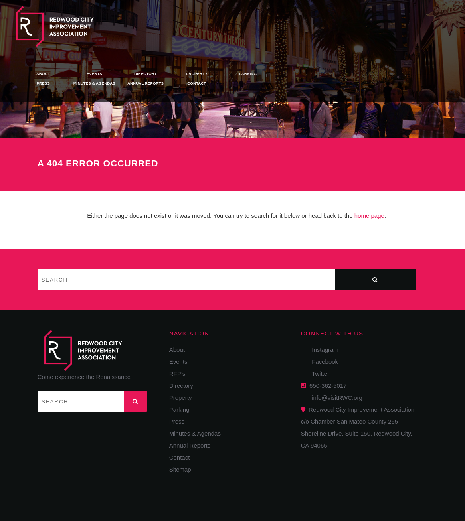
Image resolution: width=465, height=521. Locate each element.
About (179, 20)
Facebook (322, 361)
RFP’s (177, 373)
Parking (383, 20)
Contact (332, 30)
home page (369, 215)
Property (332, 20)
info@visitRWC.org (335, 397)
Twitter (318, 373)
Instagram (322, 349)
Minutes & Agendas (229, 30)
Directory (281, 20)
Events (229, 20)
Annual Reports (281, 30)
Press (179, 30)
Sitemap (180, 469)
